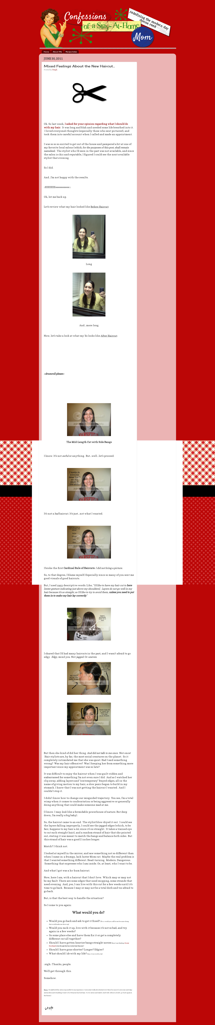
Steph (54, 70)
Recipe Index (71, 52)
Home (46, 52)
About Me (57, 52)
